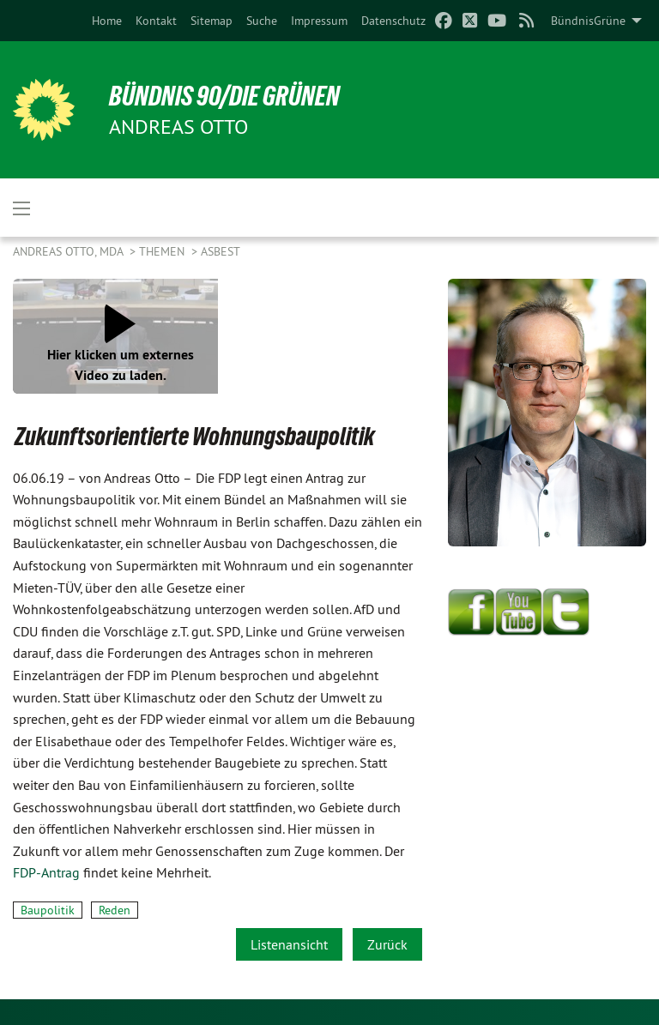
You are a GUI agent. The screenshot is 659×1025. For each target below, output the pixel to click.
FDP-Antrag (46, 872)
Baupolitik (48, 910)
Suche (261, 20)
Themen (163, 251)
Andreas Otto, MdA (69, 251)
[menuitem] (107, 20)
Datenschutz (393, 20)
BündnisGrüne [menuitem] (588, 20)
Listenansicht (289, 944)
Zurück (387, 944)
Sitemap (211, 20)
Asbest (220, 251)
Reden (114, 910)
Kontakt (156, 20)
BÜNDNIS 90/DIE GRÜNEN (224, 96)
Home (107, 20)
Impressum (319, 20)
